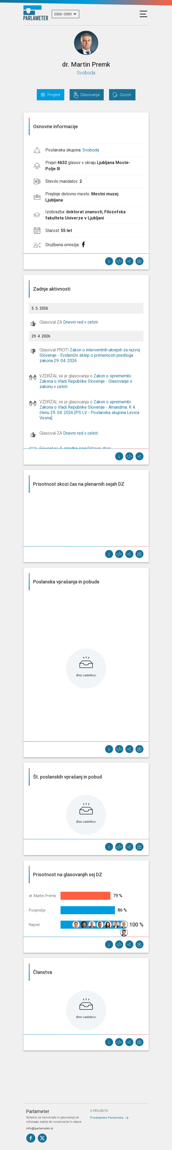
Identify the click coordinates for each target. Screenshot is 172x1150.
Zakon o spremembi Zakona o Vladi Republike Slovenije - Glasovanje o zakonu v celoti (85, 381)
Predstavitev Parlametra (106, 1117)
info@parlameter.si (39, 1128)
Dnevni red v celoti (80, 322)
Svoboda (86, 72)
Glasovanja (89, 95)
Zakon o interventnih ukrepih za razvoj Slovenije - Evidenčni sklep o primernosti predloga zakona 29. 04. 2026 (89, 355)
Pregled (53, 95)
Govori (125, 95)
